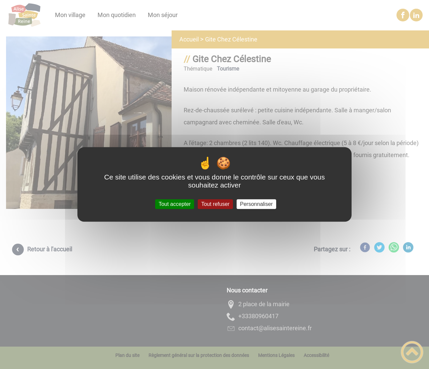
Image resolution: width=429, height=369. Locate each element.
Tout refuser (215, 204)
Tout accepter (175, 204)
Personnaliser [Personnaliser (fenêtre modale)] (256, 204)
